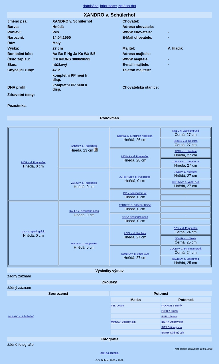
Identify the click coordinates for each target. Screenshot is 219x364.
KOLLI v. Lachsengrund (185, 130)
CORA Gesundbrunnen (135, 217)
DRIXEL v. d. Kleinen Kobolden (134, 135)
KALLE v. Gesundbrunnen (84, 211)
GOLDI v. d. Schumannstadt (185, 248)
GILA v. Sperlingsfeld (33, 231)
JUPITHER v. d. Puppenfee (134, 176)
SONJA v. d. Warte (185, 238)
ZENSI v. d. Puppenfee (84, 182)
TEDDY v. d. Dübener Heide (135, 205)
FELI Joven (117, 305)
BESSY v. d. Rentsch (186, 141)
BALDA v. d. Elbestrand (186, 258)
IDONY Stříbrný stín (172, 332)
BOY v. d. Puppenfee (185, 228)
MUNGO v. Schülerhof (20, 316)
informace (108, 6)
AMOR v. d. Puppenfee (84, 145)
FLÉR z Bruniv (169, 311)
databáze (90, 6)
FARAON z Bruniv (171, 305)
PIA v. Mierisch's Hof (134, 193)
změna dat (127, 6)
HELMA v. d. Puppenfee (135, 156)
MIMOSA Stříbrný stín (123, 321)
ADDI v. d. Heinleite (185, 151)
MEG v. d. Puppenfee (33, 162)
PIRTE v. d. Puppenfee (84, 243)
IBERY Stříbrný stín (172, 321)
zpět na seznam (109, 352)
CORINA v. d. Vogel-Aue (186, 161)
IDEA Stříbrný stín (171, 327)
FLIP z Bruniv (169, 316)
